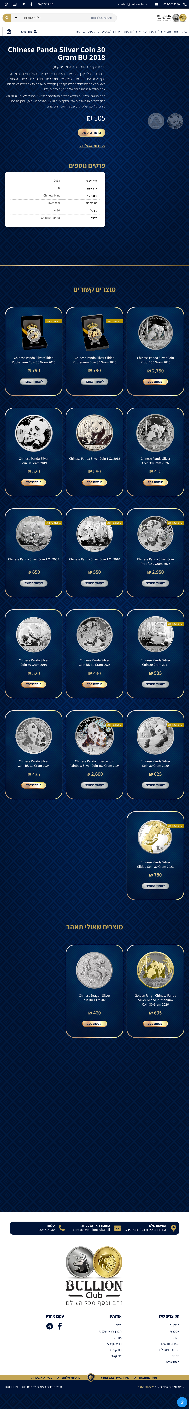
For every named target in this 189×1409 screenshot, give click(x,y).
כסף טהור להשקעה (135, 31)
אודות (118, 1352)
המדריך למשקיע (111, 31)
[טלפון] (62, 1243)
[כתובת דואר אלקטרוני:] (117, 1242)
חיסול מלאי (172, 1377)
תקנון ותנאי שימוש (110, 1346)
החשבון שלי (114, 1358)
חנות (177, 31)
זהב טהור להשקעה (160, 31)
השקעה (174, 1340)
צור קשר (80, 31)
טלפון (51, 1240)
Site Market (146, 1401)
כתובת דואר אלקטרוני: (95, 1240)
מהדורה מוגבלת (169, 1364)
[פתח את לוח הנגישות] (182, 1402)
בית (184, 31)
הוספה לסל (91, 132)
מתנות (175, 1370)
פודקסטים (93, 31)
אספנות (174, 1346)
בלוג (119, 1340)
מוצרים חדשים (170, 1358)
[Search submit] (7, 18)
